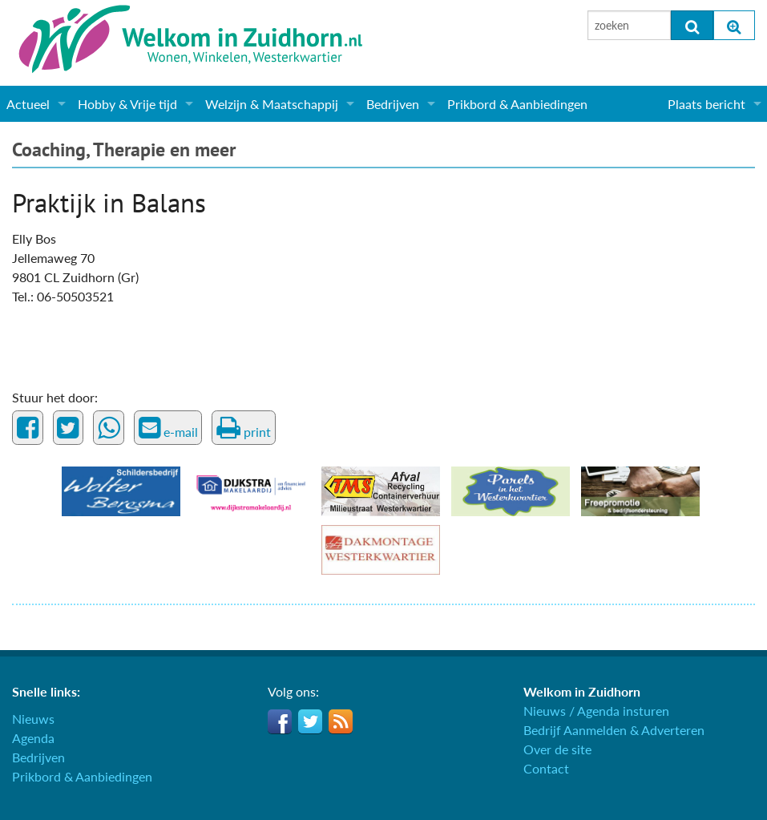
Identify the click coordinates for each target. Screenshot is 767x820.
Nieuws (33, 718)
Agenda (33, 737)
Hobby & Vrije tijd (127, 103)
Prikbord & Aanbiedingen (517, 103)
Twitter (310, 721)
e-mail (168, 428)
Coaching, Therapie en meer (124, 149)
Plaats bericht (706, 103)
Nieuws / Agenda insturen (596, 710)
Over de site (557, 749)
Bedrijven (392, 103)
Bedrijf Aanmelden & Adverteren (613, 729)
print (243, 428)
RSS (341, 721)
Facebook (280, 721)
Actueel (28, 103)
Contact (546, 768)
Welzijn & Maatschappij (271, 103)
